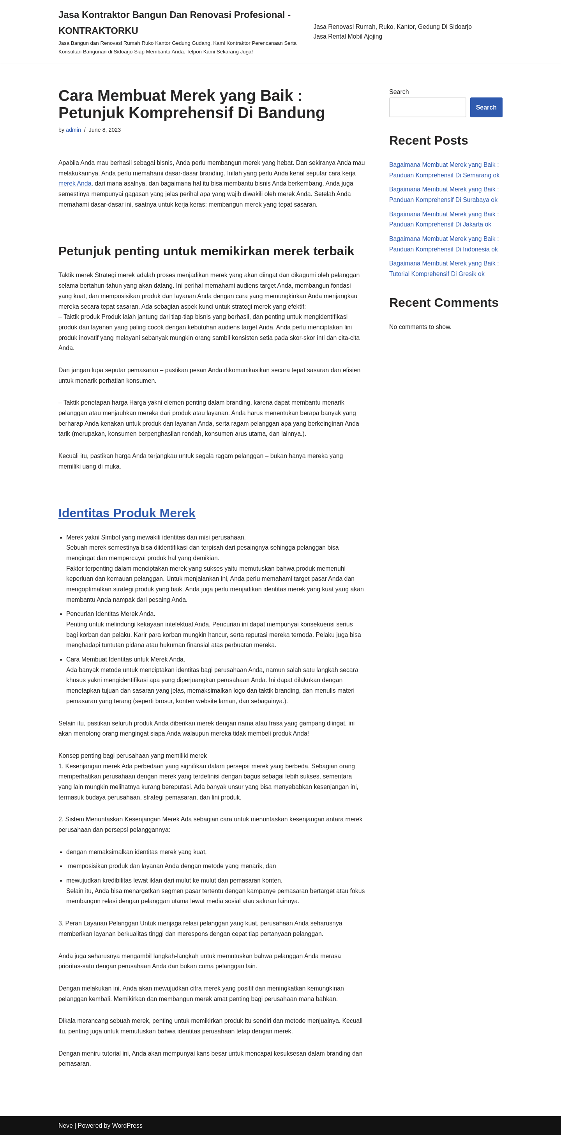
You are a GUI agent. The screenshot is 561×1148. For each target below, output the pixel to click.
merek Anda (90, 184)
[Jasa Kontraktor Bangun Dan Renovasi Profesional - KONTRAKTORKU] (180, 32)
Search (399, 92)
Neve (65, 1138)
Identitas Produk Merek (127, 518)
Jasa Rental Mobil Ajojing (348, 36)
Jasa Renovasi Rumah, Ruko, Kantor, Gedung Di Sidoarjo (393, 26)
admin (73, 130)
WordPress (128, 1138)
